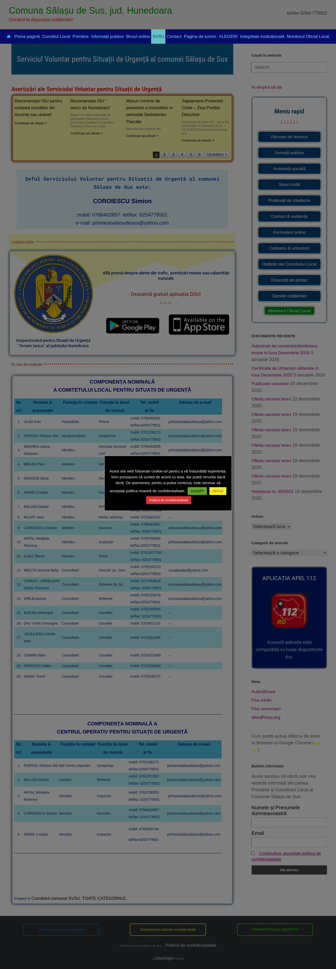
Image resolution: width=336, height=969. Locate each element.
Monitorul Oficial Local (308, 36)
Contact (174, 36)
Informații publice (107, 36)
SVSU (158, 36)
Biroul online (138, 36)
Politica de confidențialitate (168, 500)
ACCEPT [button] (197, 491)
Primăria (81, 36)
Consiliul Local (56, 36)
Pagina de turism (200, 36)
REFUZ (217, 491)
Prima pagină (23, 36)
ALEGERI (228, 36)
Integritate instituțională (262, 36)
